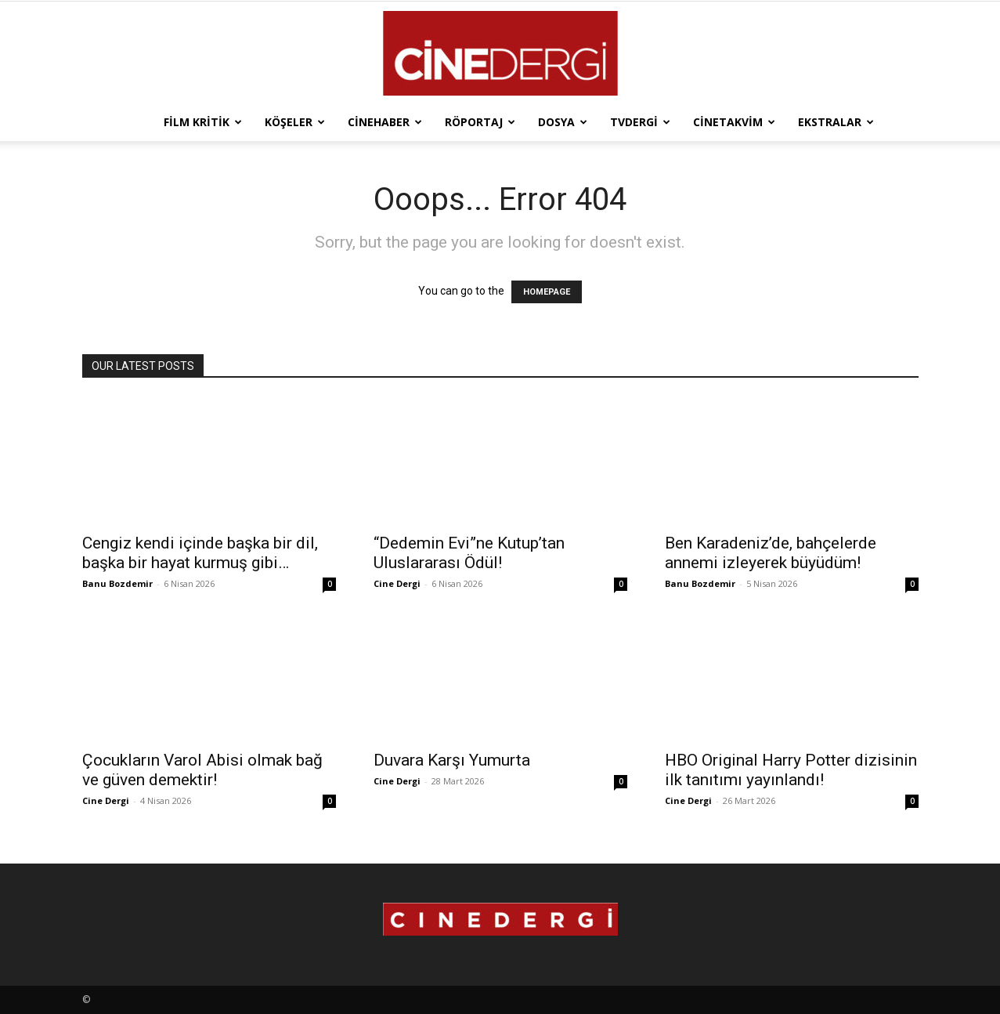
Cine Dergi (397, 583)
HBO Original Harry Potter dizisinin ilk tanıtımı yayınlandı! (791, 770)
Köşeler (295, 121)
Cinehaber (385, 121)
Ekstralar (836, 121)
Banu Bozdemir (117, 583)
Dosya (562, 121)
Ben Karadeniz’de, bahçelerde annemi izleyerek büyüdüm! (770, 553)
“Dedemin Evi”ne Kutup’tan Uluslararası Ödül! (469, 553)
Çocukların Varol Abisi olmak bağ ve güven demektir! (202, 770)
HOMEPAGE (546, 292)
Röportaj (480, 121)
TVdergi (640, 121)
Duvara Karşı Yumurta (452, 760)
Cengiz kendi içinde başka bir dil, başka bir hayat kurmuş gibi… (200, 553)
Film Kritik (203, 121)
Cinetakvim (734, 121)
